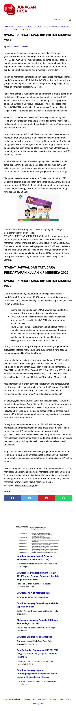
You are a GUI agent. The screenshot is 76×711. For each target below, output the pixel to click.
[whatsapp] (63, 496)
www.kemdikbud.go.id (26, 483)
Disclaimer (49, 700)
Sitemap (60, 700)
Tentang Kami (45, 704)
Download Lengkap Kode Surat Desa (34, 636)
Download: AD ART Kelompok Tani (33, 592)
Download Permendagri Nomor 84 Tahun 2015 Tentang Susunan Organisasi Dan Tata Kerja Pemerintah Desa (38, 575)
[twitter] (56, 7)
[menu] (5, 17)
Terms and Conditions (19, 700)
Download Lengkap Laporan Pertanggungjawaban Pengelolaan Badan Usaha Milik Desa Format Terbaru (37, 673)
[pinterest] (46, 496)
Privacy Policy (37, 700)
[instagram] (69, 7)
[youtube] (63, 7)
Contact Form (31, 704)
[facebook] (50, 7)
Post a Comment (21, 44)
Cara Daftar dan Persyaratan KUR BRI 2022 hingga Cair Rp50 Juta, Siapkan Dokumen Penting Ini (37, 653)
